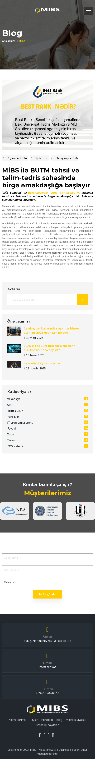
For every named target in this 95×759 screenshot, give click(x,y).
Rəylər (34, 720)
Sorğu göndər (47, 594)
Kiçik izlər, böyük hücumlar (42, 363)
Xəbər (47, 434)
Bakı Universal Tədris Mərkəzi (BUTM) (54, 192)
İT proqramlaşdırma (47, 422)
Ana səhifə (8, 41)
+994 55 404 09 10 (47, 693)
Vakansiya (47, 399)
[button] (88, 11)
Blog (59, 720)
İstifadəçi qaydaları (47, 725)
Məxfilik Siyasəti (76, 720)
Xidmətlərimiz (17, 720)
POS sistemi (47, 446)
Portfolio (47, 720)
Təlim (47, 440)
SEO (47, 405)
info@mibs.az (47, 667)
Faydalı (47, 428)
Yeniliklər (47, 417)
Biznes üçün (47, 411)
